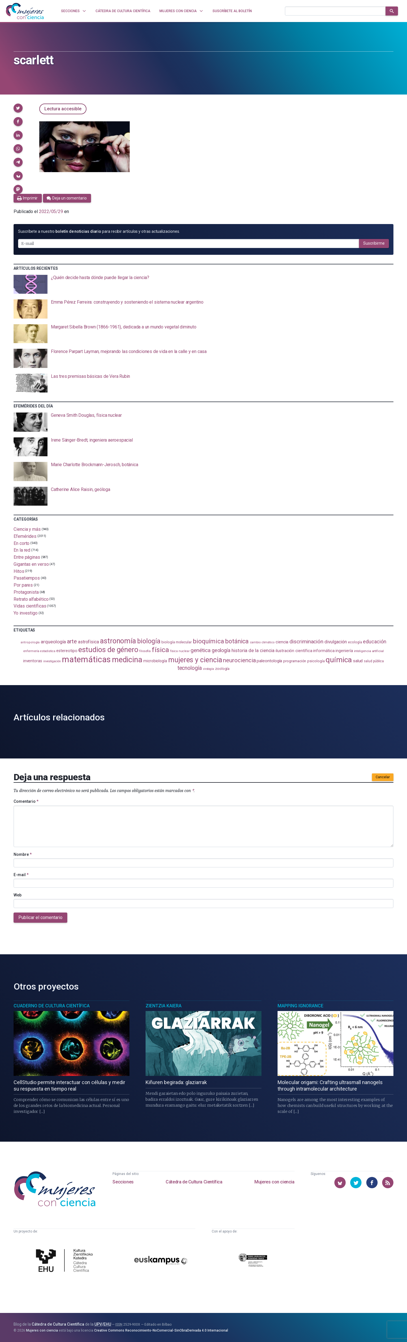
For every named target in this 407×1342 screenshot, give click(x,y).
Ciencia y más (27, 529)
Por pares (23, 585)
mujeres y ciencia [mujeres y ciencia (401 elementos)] (195, 660)
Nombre (23, 854)
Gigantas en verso (31, 564)
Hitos (19, 571)
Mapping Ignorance (300, 1005)
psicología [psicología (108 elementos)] (315, 661)
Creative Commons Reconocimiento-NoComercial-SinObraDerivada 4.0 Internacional (161, 1330)
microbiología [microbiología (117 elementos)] (155, 661)
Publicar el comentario (40, 917)
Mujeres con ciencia (274, 1182)
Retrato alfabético (31, 599)
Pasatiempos (27, 578)
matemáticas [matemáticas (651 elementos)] (86, 659)
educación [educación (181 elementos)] (374, 641)
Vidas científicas (30, 606)
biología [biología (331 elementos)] (148, 641)
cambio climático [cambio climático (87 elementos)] (262, 642)
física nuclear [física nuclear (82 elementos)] (180, 651)
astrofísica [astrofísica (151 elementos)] (88, 641)
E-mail (21, 874)
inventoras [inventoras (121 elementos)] (32, 661)
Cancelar (383, 777)
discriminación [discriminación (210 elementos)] (306, 641)
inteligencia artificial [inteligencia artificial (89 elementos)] (369, 651)
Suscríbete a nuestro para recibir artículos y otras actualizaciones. (99, 231)
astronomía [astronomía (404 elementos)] (118, 641)
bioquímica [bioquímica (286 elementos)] (208, 641)
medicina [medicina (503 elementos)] (127, 659)
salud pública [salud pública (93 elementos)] (374, 661)
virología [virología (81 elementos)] (208, 669)
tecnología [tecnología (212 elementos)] (189, 668)
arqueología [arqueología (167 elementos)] (53, 641)
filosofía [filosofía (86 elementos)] (145, 651)
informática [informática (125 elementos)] (323, 650)
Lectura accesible (62, 108)
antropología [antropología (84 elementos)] (30, 642)
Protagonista (26, 592)
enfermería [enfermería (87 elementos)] (31, 651)
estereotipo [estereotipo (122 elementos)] (66, 650)
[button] (18, 108)
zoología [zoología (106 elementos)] (222, 668)
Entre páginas (27, 557)
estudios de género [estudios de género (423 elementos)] (108, 649)
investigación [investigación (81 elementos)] (52, 661)
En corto (21, 543)
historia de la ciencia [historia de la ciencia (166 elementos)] (252, 650)
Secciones (122, 1182)
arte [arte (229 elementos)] (72, 641)
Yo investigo (26, 613)
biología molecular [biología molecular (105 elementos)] (176, 642)
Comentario (26, 801)
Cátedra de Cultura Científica (194, 1182)
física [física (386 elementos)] (160, 650)
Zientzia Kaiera (163, 1005)
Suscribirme (374, 243)
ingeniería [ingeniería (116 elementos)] (344, 650)
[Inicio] (25, 11)
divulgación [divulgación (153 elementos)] (335, 641)
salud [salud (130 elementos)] (358, 660)
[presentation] (203, 284)
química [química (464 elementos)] (339, 659)
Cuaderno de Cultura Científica (52, 1005)
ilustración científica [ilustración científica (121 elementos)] (294, 650)
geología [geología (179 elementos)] (221, 650)
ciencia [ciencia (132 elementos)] (282, 641)
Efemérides (25, 536)
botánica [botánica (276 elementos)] (237, 641)
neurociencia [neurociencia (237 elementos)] (239, 660)
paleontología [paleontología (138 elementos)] (269, 660)
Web (17, 895)
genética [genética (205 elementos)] (200, 650)
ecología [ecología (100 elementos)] (355, 642)
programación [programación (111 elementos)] (294, 661)
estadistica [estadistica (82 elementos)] (47, 651)
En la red (22, 550)
